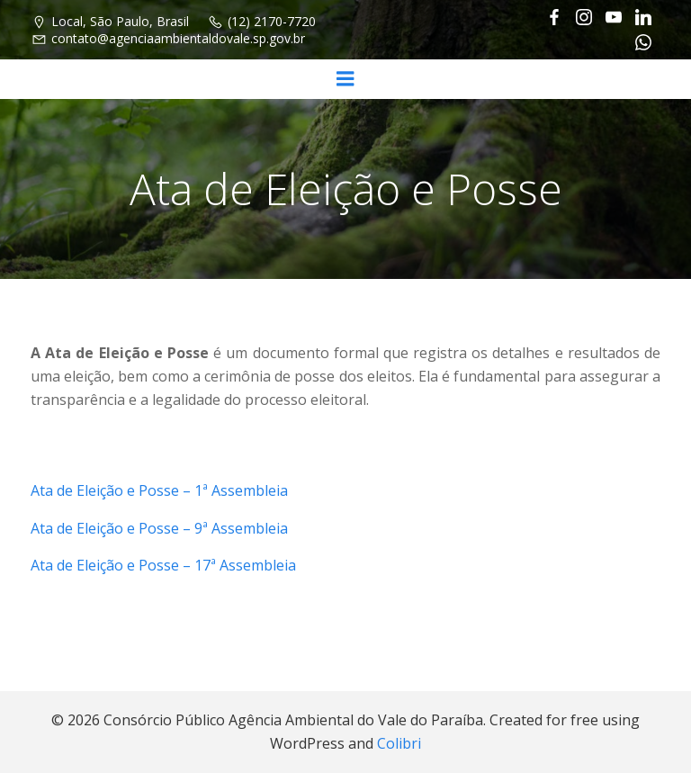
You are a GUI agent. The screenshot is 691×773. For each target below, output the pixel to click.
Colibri (399, 743)
